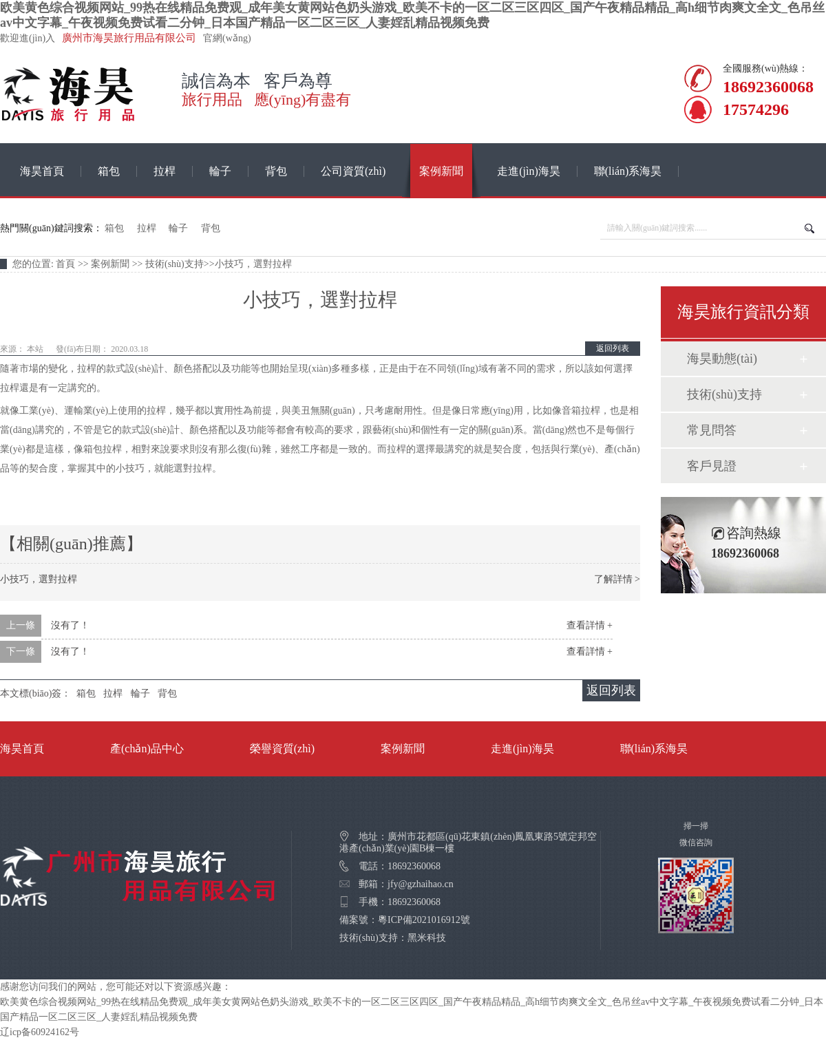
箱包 (109, 171)
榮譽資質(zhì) (282, 748)
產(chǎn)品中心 (147, 748)
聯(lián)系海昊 (628, 171)
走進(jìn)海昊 (528, 171)
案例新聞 (441, 171)
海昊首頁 (42, 171)
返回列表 (612, 348)
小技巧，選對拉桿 (38, 579)
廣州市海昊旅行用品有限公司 (129, 37)
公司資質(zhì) (353, 171)
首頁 (65, 264)
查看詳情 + (589, 625)
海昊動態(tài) (722, 358)
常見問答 (712, 430)
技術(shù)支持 (174, 264)
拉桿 (164, 171)
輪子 (220, 171)
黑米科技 (426, 938)
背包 (276, 171)
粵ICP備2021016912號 (424, 920)
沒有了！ (70, 625)
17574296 (751, 109)
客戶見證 (712, 466)
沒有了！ (70, 651)
